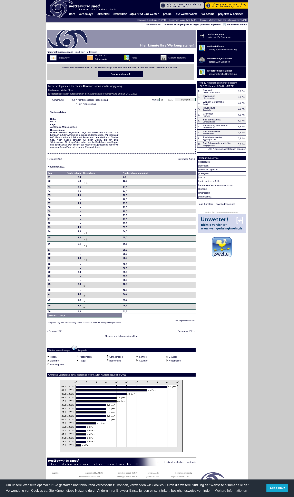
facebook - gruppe (208, 169)
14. (49, 232)
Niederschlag (74, 174)
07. (49, 204)
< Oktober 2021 (54, 160)
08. (49, 208)
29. (49, 306)
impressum (204, 193)
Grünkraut (208, 113)
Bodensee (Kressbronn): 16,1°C (151, 20)
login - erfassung (88, 52)
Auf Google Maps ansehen (63, 128)
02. (49, 182)
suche (202, 177)
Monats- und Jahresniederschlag (121, 337)
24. (49, 281)
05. (49, 196)
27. (49, 294)
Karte (134, 57)
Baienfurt (207, 90)
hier (152, 67)
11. (49, 220)
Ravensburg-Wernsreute (215, 125)
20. (49, 265)
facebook (203, 165)
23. (49, 277)
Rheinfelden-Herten (212, 137)
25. (49, 285)
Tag (50, 174)
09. (49, 212)
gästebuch (204, 162)
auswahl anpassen (211, 24)
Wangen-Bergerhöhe (213, 102)
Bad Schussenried (212, 119)
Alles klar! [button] (277, 488)
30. (49, 312)
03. (49, 188)
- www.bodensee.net (224, 204)
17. (49, 250)
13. (49, 228)
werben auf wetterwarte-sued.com (216, 185)
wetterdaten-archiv (235, 24)
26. (49, 291)
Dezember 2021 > (187, 160)
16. (49, 244)
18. (49, 254)
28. (49, 300)
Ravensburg (209, 96)
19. (49, 259)
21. (49, 269)
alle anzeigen (192, 24)
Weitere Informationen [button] (231, 490)
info (77, 52)
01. (49, 178)
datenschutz (205, 196)
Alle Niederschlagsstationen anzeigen (227, 149)
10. (49, 216)
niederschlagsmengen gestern (222, 83)
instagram (204, 173)
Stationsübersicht (177, 57)
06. (49, 200)
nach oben (179, 463)
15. (49, 238)
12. (49, 224)
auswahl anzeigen (174, 24)
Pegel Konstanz (206, 204)
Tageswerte (64, 57)
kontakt (202, 189)
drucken (168, 463)
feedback (191, 463)
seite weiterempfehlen (210, 181)
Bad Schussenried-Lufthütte (217, 143)
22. (49, 273)
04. (49, 192)
